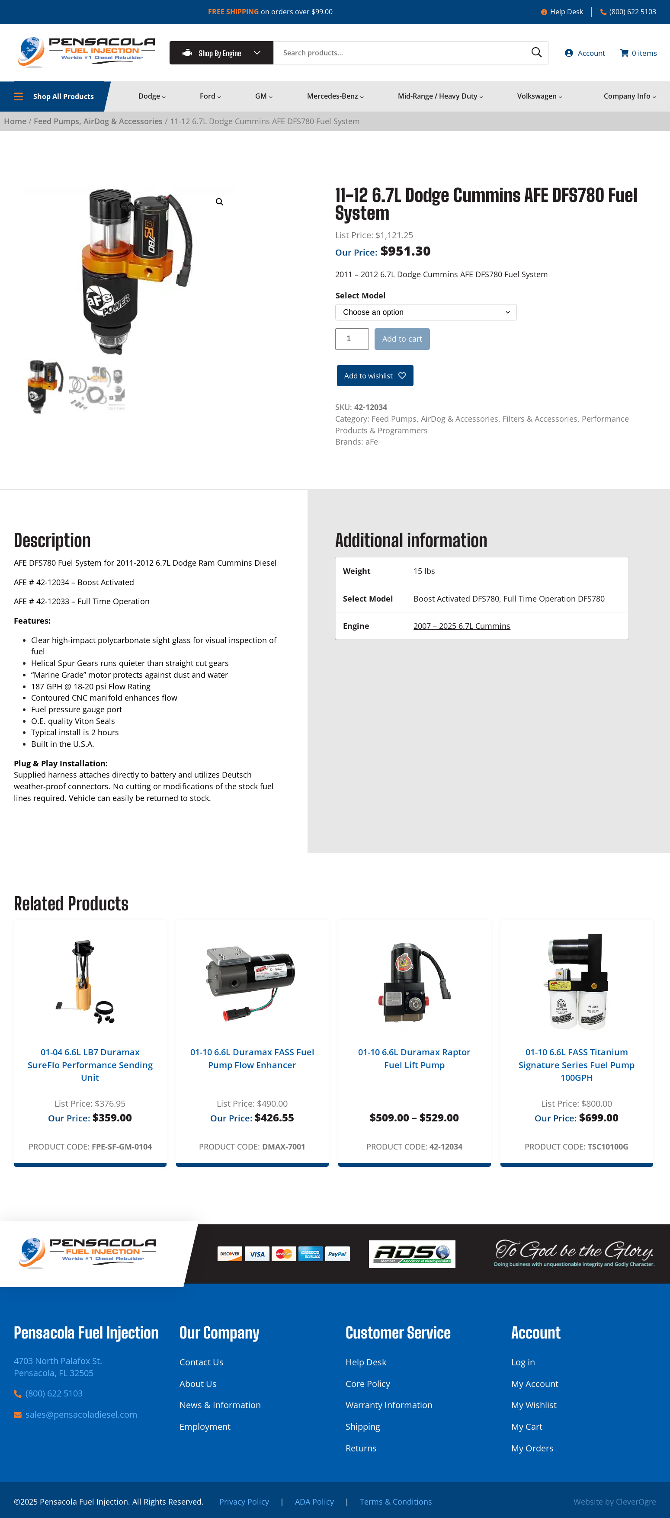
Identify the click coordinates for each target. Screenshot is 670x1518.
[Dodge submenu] (164, 98)
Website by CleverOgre (615, 1502)
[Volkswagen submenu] (560, 98)
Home (15, 123)
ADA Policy (314, 1502)
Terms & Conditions (396, 1502)
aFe (371, 444)
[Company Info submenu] (654, 98)
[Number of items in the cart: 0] (636, 54)
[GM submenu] (271, 98)
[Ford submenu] (219, 98)
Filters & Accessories (540, 421)
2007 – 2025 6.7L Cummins (462, 628)
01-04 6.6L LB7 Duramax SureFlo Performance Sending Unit (90, 1067)
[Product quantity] (352, 341)
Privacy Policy (244, 1502)
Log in (523, 1362)
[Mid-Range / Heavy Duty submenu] (481, 98)
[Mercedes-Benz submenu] (362, 98)
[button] (220, 203)
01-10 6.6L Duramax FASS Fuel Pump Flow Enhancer (252, 1061)
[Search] (527, 53)
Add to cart (402, 340)
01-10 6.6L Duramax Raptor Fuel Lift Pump (414, 1061)
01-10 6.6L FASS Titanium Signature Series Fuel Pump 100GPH (577, 1067)
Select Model (361, 297)
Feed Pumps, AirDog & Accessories (98, 123)
